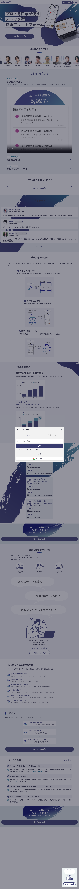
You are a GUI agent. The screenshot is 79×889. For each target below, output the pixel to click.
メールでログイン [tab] (28, 435)
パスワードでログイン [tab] (51, 435)
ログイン (39, 446)
